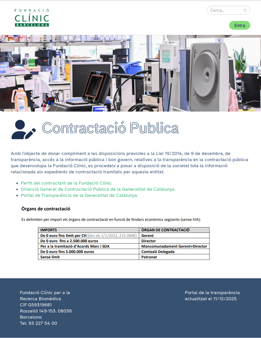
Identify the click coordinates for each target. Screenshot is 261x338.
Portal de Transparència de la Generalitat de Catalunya (79, 195)
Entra (239, 25)
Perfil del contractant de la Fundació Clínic (66, 183)
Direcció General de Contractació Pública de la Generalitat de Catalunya (98, 189)
